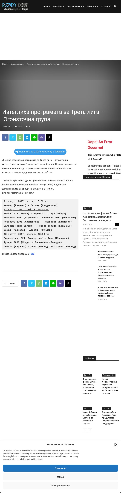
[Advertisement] (60, 36)
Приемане (60, 468)
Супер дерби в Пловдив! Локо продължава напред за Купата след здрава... (110, 418)
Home (5, 64)
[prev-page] (85, 430)
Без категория (17, 64)
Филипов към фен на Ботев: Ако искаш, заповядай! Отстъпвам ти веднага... (100, 217)
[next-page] (90, 430)
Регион (105, 6)
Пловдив (92, 6)
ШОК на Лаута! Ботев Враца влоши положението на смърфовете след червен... (107, 272)
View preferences (60, 485)
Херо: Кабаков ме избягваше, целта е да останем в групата (108, 254)
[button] (116, 444)
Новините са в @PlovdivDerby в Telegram (40, 151)
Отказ (60, 476)
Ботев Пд (58, 6)
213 (116, 224)
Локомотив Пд (75, 6)
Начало (47, 6)
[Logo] (16, 6)
